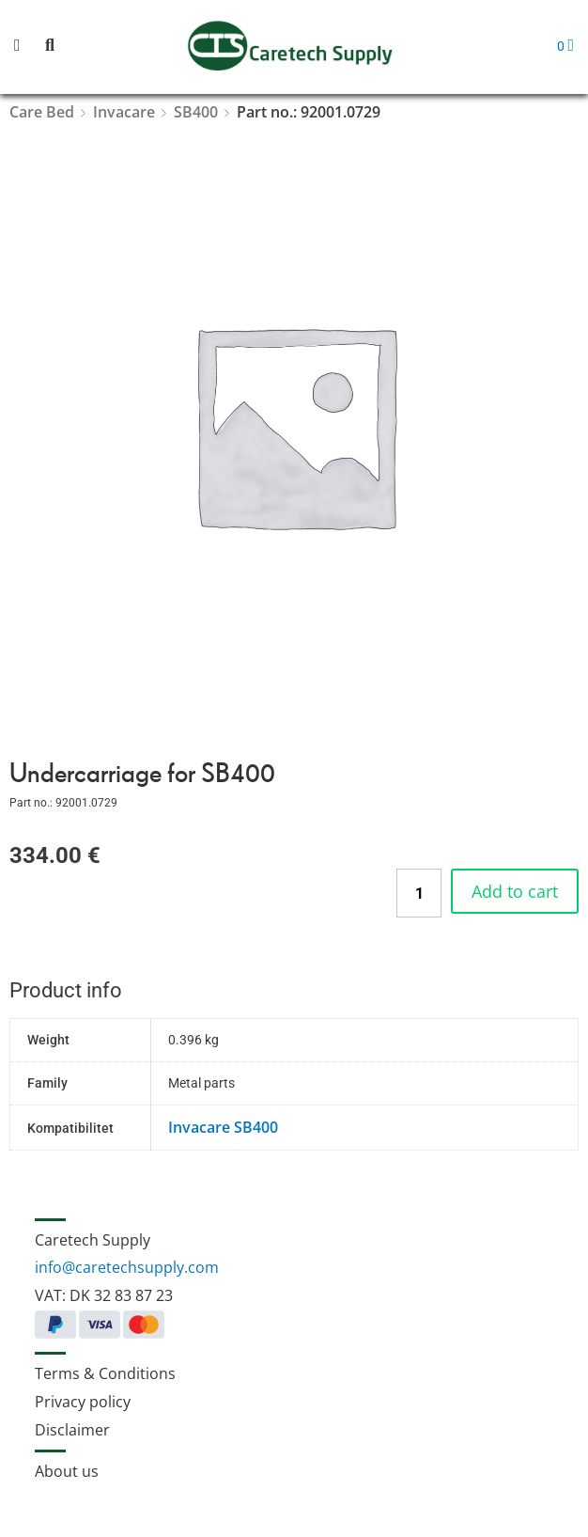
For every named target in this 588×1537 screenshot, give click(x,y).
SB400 (196, 112)
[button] (28, 46)
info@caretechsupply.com (127, 1267)
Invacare (124, 112)
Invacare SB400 (223, 1127)
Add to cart (515, 891)
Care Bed (41, 112)
